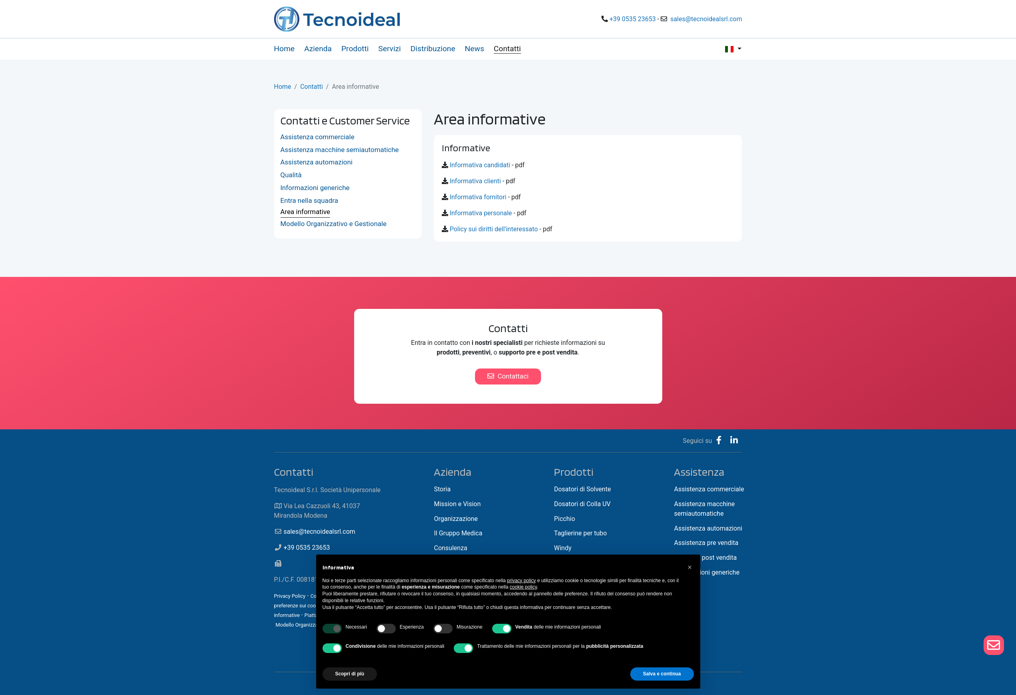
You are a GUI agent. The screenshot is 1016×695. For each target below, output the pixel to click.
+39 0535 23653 (632, 19)
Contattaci (508, 376)
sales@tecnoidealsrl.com (706, 19)
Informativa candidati (480, 165)
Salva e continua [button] (662, 674)
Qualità (291, 175)
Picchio (564, 519)
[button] (689, 567)
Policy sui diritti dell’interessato (494, 229)
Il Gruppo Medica (458, 533)
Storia (442, 489)
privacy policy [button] (521, 580)
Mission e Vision (457, 504)
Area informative (306, 212)
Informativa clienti (475, 181)
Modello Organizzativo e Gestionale (334, 224)
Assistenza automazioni (317, 162)
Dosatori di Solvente (582, 489)
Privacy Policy (290, 596)
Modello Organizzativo (300, 625)
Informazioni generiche (315, 188)
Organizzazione (456, 519)
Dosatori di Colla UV (582, 504)
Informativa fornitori (478, 197)
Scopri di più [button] (350, 674)
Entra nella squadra (309, 200)
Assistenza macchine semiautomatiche (340, 150)
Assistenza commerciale (318, 137)
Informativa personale (481, 213)
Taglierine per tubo (580, 533)
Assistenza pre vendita (706, 543)
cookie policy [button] (523, 587)
